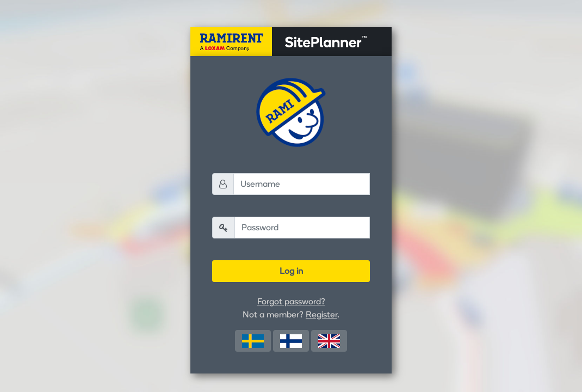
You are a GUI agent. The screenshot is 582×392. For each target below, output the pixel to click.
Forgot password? (291, 301)
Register (321, 314)
